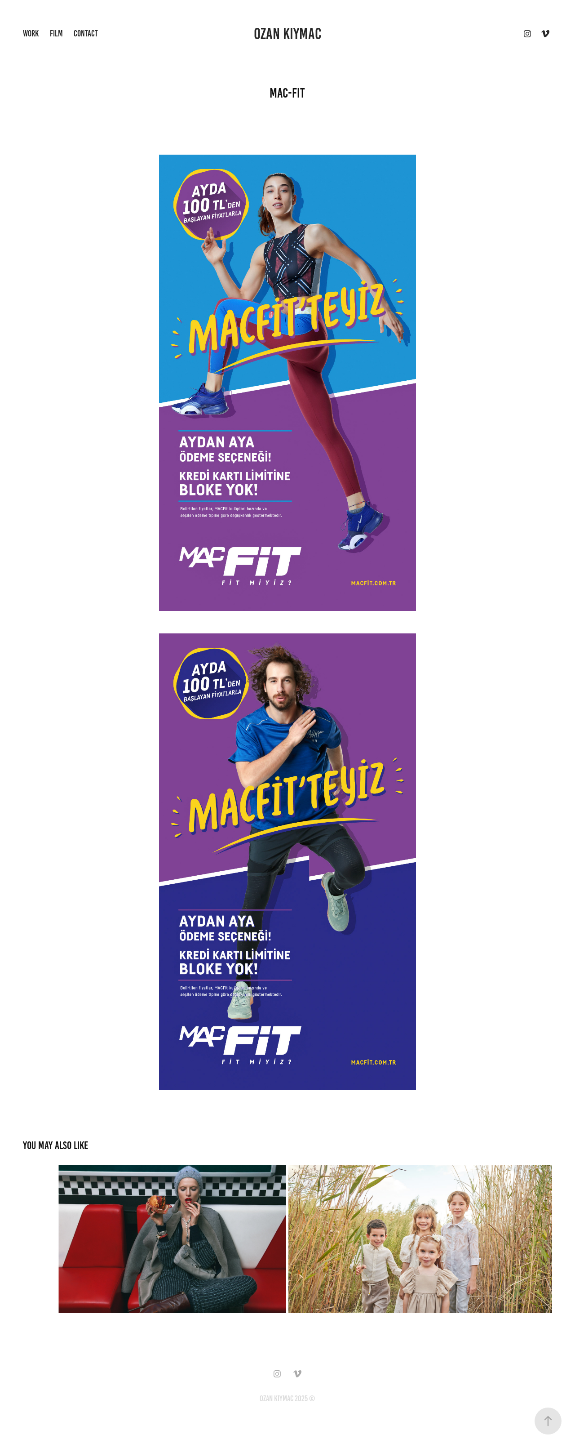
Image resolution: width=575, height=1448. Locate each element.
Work (31, 33)
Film (56, 33)
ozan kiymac (287, 33)
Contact (86, 33)
